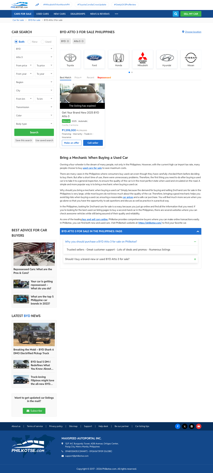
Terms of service (35, 426)
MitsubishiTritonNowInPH (57, 4)
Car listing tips (142, 426)
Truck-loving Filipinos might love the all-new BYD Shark (42, 380)
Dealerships (78, 13)
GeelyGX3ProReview (126, 4)
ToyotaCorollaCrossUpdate (92, 4)
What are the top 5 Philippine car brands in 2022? (42, 300)
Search (34, 132)
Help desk (103, 426)
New (34, 42)
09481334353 (72, 451)
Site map (73, 426)
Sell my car (191, 13)
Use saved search (44, 140)
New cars (60, 13)
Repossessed (104, 77)
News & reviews (99, 13)
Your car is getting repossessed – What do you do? (42, 285)
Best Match (65, 77)
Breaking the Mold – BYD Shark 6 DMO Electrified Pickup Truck (33, 351)
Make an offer (71, 142)
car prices (128, 197)
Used (48, 42)
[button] (129, 72)
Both (21, 42)
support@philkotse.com (77, 455)
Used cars (42, 13)
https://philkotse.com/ (150, 222)
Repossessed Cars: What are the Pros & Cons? (32, 271)
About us (16, 426)
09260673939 (96, 451)
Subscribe (34, 410)
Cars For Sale (22, 13)
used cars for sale (92, 168)
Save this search (23, 140)
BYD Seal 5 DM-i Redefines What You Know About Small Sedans (41, 365)
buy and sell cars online (95, 219)
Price (79, 77)
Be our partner (122, 426)
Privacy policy (56, 426)
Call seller (93, 142)
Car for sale (18, 20)
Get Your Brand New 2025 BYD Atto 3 (80, 114)
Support (88, 426)
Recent (90, 77)
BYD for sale (34, 20)
